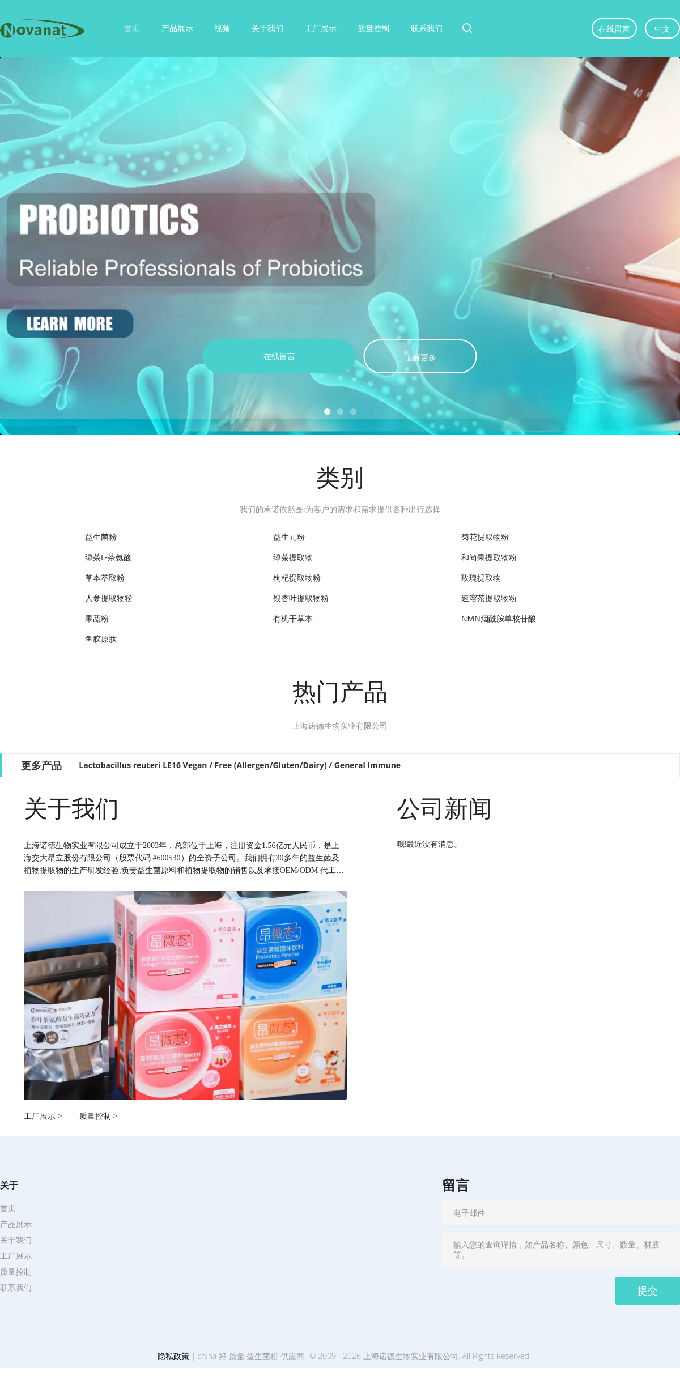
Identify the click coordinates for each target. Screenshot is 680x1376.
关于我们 (267, 28)
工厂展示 (321, 28)
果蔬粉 (97, 618)
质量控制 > (98, 1115)
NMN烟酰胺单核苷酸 (498, 618)
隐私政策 (173, 1356)
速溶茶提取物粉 (489, 598)
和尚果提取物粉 (489, 557)
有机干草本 (293, 618)
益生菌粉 (101, 536)
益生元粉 (289, 536)
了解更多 (420, 357)
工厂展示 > (43, 1115)
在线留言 (614, 28)
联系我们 (427, 28)
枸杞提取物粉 (297, 577)
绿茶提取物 (293, 557)
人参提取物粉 (109, 598)
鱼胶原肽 (101, 638)
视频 (222, 28)
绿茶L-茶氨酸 (108, 557)
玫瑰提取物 (481, 577)
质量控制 (373, 28)
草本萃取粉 (105, 577)
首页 (132, 28)
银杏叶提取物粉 (301, 598)
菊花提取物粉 (485, 536)
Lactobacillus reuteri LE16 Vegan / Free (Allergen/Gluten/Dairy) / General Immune (240, 765)
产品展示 (177, 28)
